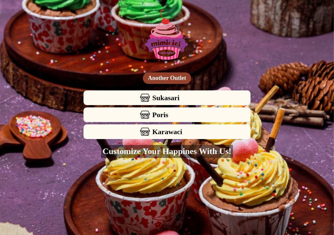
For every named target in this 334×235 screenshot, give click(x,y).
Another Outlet (167, 78)
